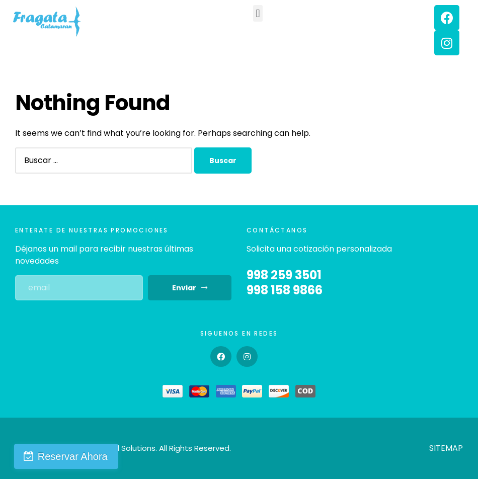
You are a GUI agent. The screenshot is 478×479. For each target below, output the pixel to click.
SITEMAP (446, 448)
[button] (258, 13)
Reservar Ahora (69, 456)
